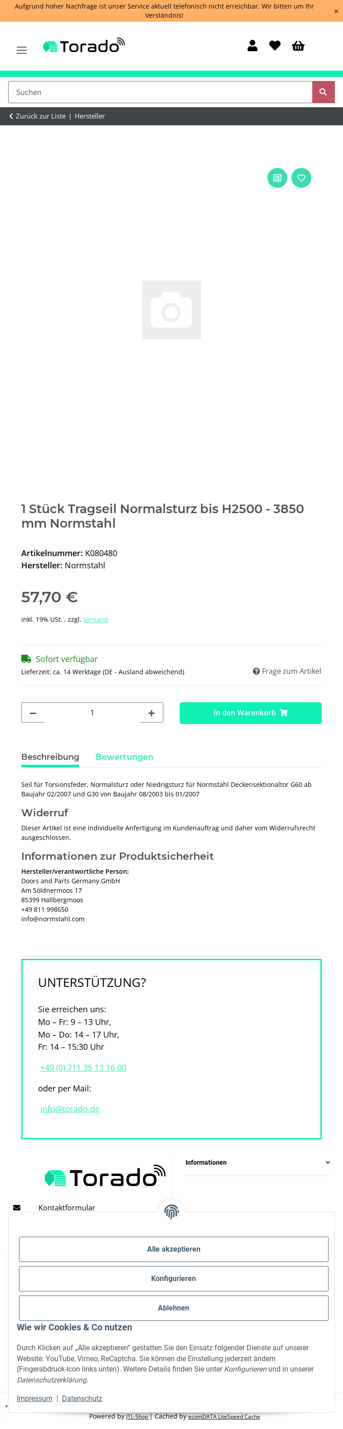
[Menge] (92, 713)
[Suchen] (160, 92)
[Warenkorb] (298, 46)
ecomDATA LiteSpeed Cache (224, 1416)
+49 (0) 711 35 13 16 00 (83, 1067)
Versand (95, 619)
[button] (252, 46)
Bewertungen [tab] (124, 757)
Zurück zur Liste (41, 115)
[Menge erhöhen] (151, 713)
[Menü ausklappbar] (22, 46)
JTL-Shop (137, 1416)
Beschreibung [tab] (50, 757)
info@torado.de (70, 1108)
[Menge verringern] (33, 713)
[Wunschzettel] (274, 46)
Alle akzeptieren (173, 1249)
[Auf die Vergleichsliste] (277, 178)
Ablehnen (173, 1308)
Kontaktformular (66, 1208)
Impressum (34, 1398)
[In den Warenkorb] (251, 713)
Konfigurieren (173, 1278)
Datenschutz (82, 1398)
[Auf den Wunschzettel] (301, 178)
